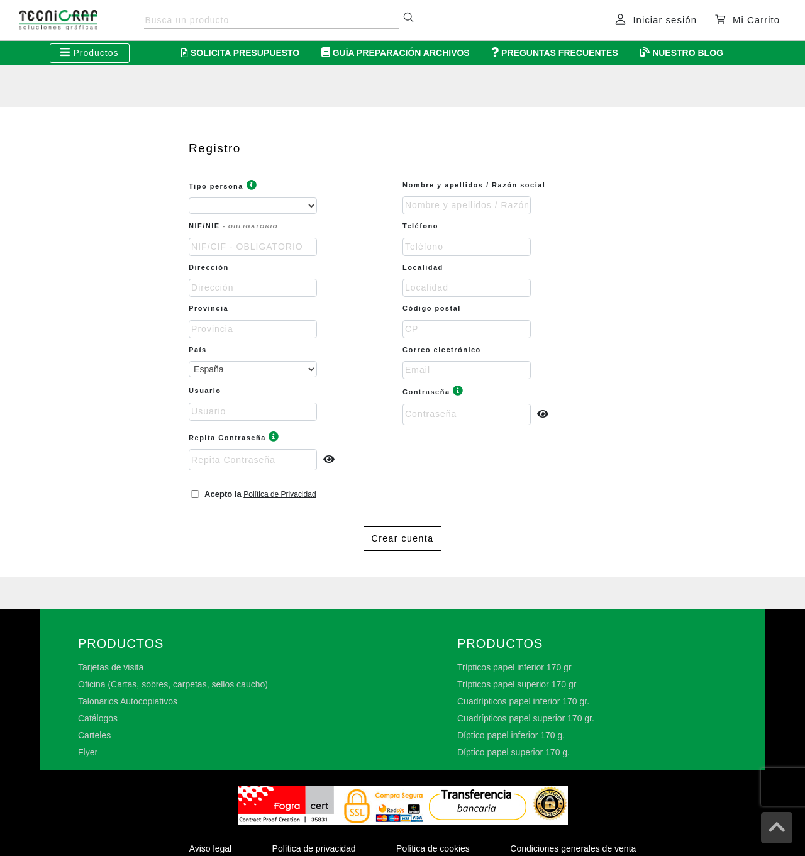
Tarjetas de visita (110, 667)
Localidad (422, 267)
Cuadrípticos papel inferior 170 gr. (523, 701)
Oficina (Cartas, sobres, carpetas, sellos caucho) (173, 684)
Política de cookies (433, 848)
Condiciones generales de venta (573, 848)
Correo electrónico (441, 349)
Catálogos (98, 718)
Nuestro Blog (681, 53)
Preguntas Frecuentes (554, 53)
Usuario (205, 390)
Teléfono (421, 226)
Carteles (94, 735)
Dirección (209, 267)
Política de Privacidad (279, 494)
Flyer (87, 752)
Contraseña (433, 392)
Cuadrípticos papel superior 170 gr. (525, 718)
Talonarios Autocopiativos (127, 701)
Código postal (431, 308)
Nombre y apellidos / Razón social (473, 185)
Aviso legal (210, 848)
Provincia (208, 308)
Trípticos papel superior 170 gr (516, 684)
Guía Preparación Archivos (395, 53)
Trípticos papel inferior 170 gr (514, 667)
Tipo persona (223, 186)
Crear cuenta (403, 538)
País (198, 349)
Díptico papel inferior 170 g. (511, 735)
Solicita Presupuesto (240, 53)
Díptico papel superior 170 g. (513, 752)
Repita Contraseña (234, 438)
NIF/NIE (233, 226)
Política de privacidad (314, 848)
